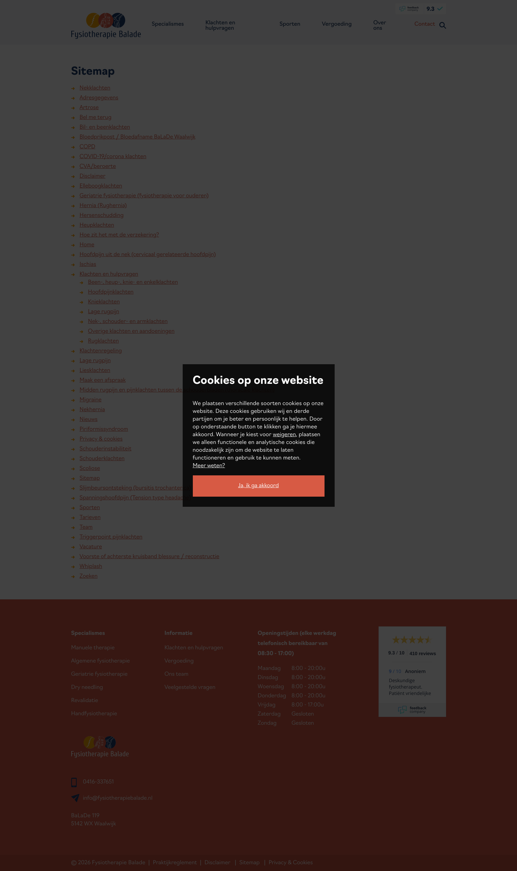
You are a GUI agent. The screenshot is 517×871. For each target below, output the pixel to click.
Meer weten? (209, 466)
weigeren (284, 435)
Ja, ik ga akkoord (258, 486)
